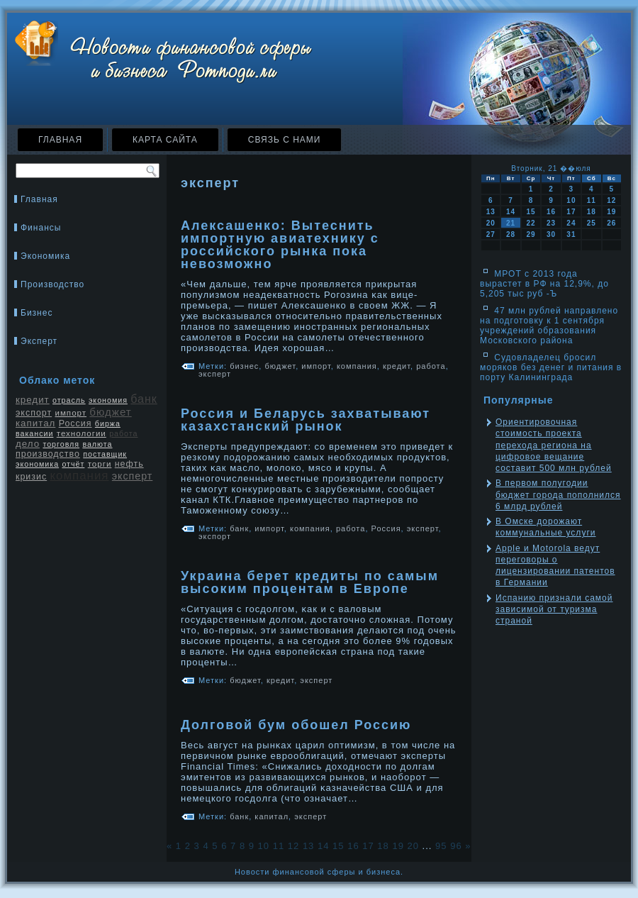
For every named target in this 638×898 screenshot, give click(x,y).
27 (491, 234)
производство (48, 454)
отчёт (73, 464)
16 (353, 846)
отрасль (69, 400)
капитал (35, 423)
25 (591, 223)
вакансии (34, 433)
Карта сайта (165, 140)
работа (123, 433)
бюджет (110, 412)
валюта (97, 444)
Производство (52, 284)
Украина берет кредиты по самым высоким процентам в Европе (310, 582)
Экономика (45, 256)
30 (551, 234)
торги (100, 464)
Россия (75, 423)
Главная (60, 140)
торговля (61, 444)
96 (455, 846)
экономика (37, 464)
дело (28, 443)
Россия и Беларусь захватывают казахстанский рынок (305, 419)
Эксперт (39, 341)
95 (441, 846)
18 (382, 846)
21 (510, 223)
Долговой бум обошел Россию (296, 725)
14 (323, 846)
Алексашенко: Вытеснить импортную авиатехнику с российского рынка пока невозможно (280, 244)
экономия (108, 400)
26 (611, 223)
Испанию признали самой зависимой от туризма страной (554, 609)
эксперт (132, 476)
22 (530, 223)
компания (79, 475)
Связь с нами (284, 140)
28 (510, 234)
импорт (70, 413)
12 (293, 846)
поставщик (105, 454)
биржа (108, 423)
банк (143, 399)
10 (263, 846)
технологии (81, 433)
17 (368, 846)
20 (413, 846)
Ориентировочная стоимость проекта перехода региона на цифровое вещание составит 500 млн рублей (554, 445)
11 (278, 846)
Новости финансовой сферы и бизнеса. (319, 871)
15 (338, 846)
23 (551, 223)
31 (571, 234)
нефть (129, 464)
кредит (33, 399)
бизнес (244, 366)
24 (571, 223)
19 (397, 846)
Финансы (41, 228)
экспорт (34, 413)
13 (308, 846)
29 (530, 234)
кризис (31, 477)
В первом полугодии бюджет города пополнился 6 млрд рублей (558, 494)
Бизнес (36, 313)
